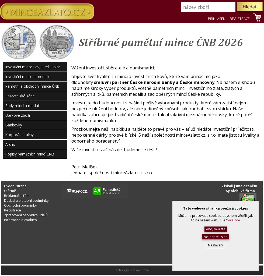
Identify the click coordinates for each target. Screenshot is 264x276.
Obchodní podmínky (20, 205)
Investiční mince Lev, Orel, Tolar (32, 66)
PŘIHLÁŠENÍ (217, 18)
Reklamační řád (16, 195)
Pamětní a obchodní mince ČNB (32, 86)
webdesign (122, 270)
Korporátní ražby (19, 134)
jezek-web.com (139, 270)
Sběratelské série (20, 95)
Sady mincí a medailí (22, 105)
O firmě (10, 190)
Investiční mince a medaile (27, 76)
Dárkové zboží (17, 115)
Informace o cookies (20, 219)
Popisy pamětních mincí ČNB (29, 154)
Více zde (233, 220)
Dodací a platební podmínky (26, 200)
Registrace (12, 210)
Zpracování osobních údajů (26, 215)
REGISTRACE (240, 18)
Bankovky (13, 125)
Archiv (10, 144)
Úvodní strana (15, 185)
